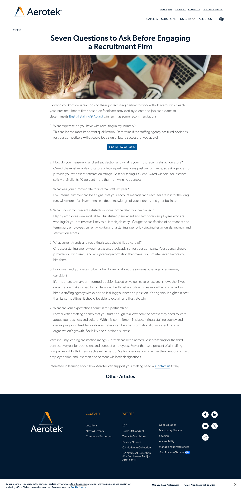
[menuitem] (167, 10)
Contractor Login (213, 10)
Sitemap (164, 436)
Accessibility (166, 441)
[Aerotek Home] (47, 422)
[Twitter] (214, 426)
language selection (221, 18)
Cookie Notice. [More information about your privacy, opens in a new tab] (79, 487)
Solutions (168, 19)
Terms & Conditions (134, 436)
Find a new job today (122, 147)
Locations (180, 10)
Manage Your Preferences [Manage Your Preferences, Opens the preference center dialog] (165, 485)
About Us (205, 19)
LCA (124, 425)
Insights (185, 19)
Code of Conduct (133, 431)
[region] (120, 485)
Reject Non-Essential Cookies (199, 485)
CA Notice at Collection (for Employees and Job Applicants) (136, 456)
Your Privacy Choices (171, 452)
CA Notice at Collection (136, 447)
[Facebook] (205, 414)
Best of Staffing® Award (86, 116)
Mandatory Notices (170, 430)
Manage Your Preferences (174, 447)
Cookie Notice (167, 425)
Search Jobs (166, 10)
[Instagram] (205, 437)
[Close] (235, 484)
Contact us (162, 366)
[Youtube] (205, 426)
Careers (152, 19)
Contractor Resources (99, 436)
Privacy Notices (131, 442)
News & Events (95, 431)
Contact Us (194, 10)
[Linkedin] (214, 414)
